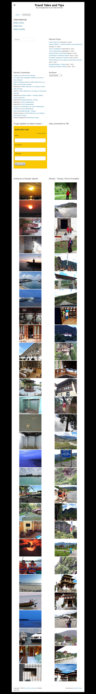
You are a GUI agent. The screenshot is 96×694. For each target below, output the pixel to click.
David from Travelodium (21, 106)
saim (15, 111)
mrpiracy (16, 75)
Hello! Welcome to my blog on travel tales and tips (65, 60)
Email (17, 135)
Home (18, 15)
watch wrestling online (21, 82)
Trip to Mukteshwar (55, 51)
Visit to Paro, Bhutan (28, 75)
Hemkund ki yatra (33, 117)
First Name (19, 145)
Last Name (18, 153)
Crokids (16, 109)
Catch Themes (78, 688)
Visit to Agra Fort (54, 42)
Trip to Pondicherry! (55, 49)
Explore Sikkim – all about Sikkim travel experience (65, 44)
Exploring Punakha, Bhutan (58, 66)
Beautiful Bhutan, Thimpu (57, 64)
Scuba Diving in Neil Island (58, 53)
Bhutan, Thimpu (19, 22)
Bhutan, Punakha (19, 29)
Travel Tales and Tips (49, 5)
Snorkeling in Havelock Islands (59, 55)
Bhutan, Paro (18, 26)
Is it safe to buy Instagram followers (25, 77)
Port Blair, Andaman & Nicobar (59, 57)
